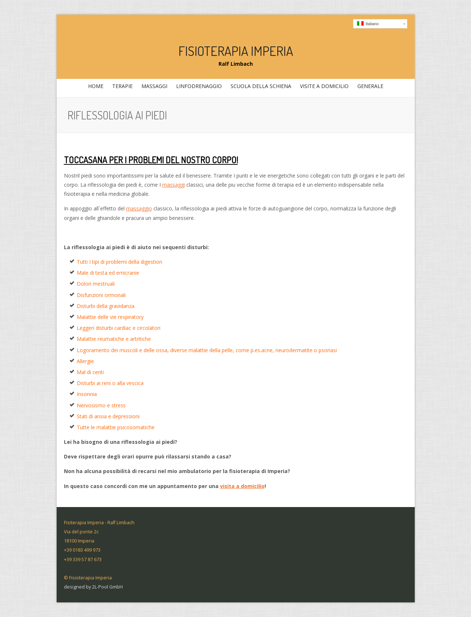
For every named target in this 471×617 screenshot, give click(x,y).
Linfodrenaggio (199, 86)
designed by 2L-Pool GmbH (93, 587)
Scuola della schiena (261, 86)
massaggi (153, 88)
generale (369, 88)
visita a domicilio (242, 486)
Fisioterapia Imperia (235, 50)
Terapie (121, 88)
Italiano (368, 23)
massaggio (139, 208)
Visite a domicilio (324, 86)
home (95, 86)
